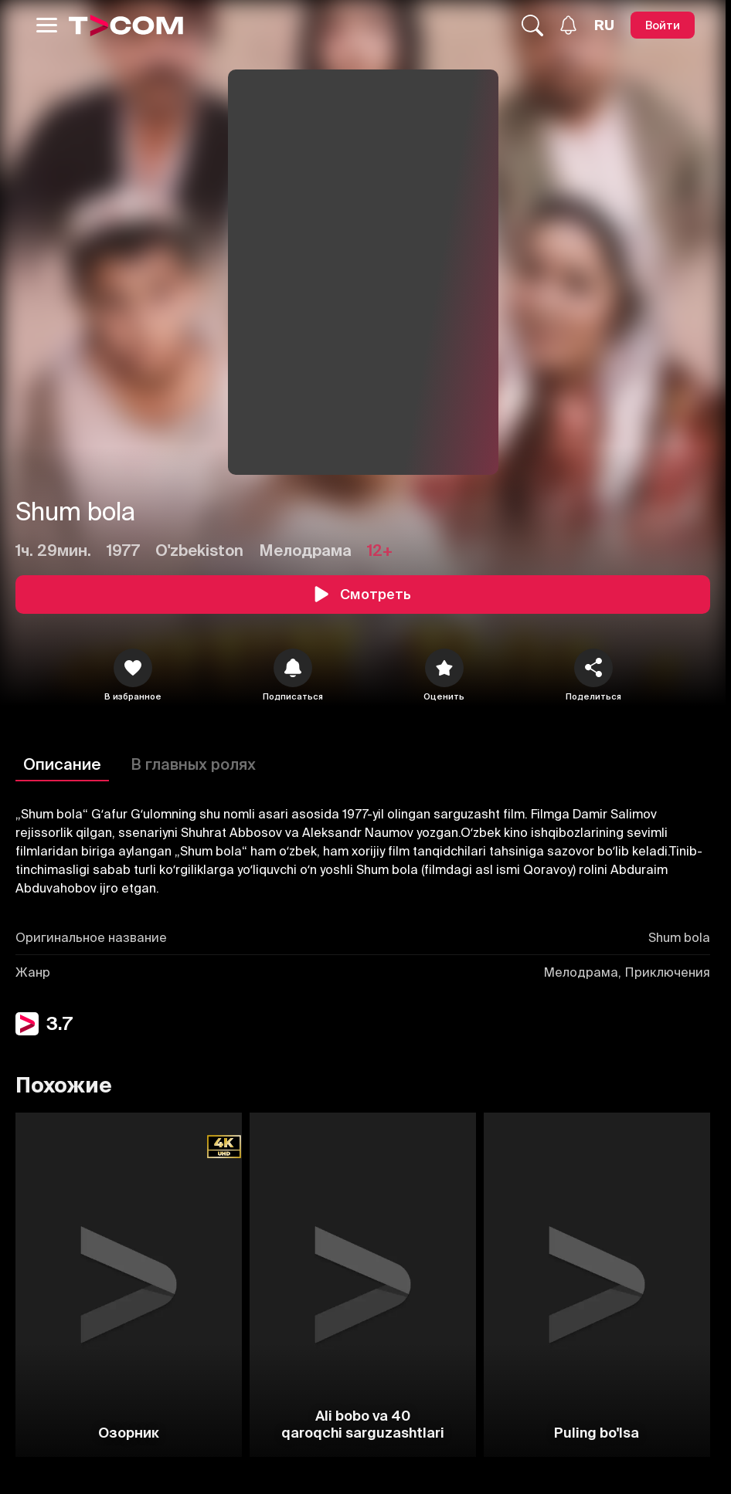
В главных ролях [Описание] (193, 764)
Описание (62, 764)
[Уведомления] (568, 25)
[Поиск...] (532, 25)
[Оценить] (444, 668)
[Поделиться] (593, 668)
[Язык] (604, 25)
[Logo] (126, 25)
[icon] (133, 668)
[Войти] (663, 25)
